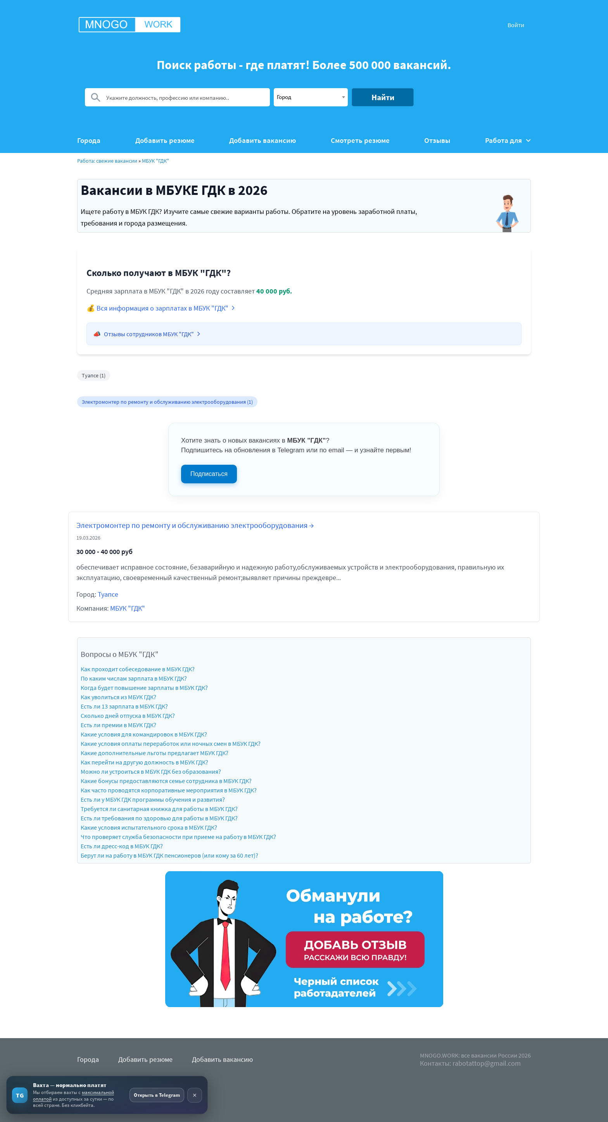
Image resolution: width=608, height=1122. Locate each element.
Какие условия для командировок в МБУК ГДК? (144, 734)
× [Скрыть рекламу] (195, 1095)
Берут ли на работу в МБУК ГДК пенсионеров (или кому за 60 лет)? (169, 855)
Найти (382, 97)
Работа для (508, 140)
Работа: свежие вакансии (107, 160)
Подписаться (209, 474)
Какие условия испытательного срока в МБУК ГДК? (149, 827)
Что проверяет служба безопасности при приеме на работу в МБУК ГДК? (178, 837)
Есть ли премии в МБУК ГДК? (118, 725)
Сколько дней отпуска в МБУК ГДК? (128, 715)
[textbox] (311, 96)
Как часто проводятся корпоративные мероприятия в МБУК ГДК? (169, 790)
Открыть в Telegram (157, 1095)
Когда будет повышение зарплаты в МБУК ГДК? (144, 687)
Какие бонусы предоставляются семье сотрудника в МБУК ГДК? (166, 781)
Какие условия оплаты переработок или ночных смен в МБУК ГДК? (171, 743)
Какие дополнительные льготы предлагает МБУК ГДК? (154, 753)
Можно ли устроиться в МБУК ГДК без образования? (151, 771)
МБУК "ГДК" (155, 160)
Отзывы (437, 140)
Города (88, 140)
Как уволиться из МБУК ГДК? (118, 697)
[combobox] (311, 97)
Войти (516, 25)
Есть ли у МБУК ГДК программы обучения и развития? (153, 799)
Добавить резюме (165, 140)
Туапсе (108, 594)
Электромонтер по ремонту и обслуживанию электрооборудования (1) (167, 401)
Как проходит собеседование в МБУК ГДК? (138, 669)
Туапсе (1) (93, 375)
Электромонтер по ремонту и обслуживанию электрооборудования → (195, 525)
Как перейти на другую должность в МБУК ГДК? (144, 762)
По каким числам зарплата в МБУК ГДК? (134, 678)
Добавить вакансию (262, 140)
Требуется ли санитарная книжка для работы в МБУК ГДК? (159, 809)
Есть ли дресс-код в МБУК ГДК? (122, 846)
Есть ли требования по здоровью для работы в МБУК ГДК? (159, 818)
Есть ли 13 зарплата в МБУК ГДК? (124, 706)
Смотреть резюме (360, 140)
